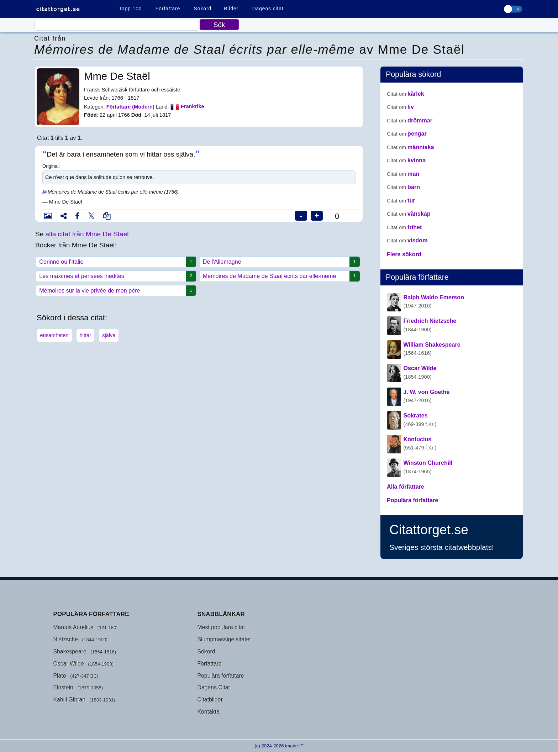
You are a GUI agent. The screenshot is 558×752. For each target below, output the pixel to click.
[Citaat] (116, 25)
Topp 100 (130, 8)
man (403, 173)
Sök (219, 24)
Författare (168, 8)
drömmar (409, 120)
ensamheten (54, 335)
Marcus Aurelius (73, 627)
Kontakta (209, 712)
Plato (59, 676)
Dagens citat (268, 8)
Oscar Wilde (68, 664)
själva (108, 335)
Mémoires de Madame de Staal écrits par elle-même (278, 276)
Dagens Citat (214, 687)
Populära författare (221, 676)
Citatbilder (210, 699)
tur (401, 200)
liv (400, 107)
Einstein (63, 687)
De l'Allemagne (278, 262)
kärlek (405, 93)
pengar (407, 133)
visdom (407, 240)
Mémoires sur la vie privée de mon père (115, 290)
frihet (404, 227)
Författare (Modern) (130, 106)
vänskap (409, 213)
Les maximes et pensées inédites (115, 276)
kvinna (406, 160)
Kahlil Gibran (69, 699)
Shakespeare (69, 651)
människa (410, 147)
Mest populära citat (221, 627)
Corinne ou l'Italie (115, 262)
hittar (85, 335)
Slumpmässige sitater (224, 639)
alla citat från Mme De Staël (87, 234)
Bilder (231, 8)
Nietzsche (65, 639)
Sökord (202, 8)
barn (403, 187)
